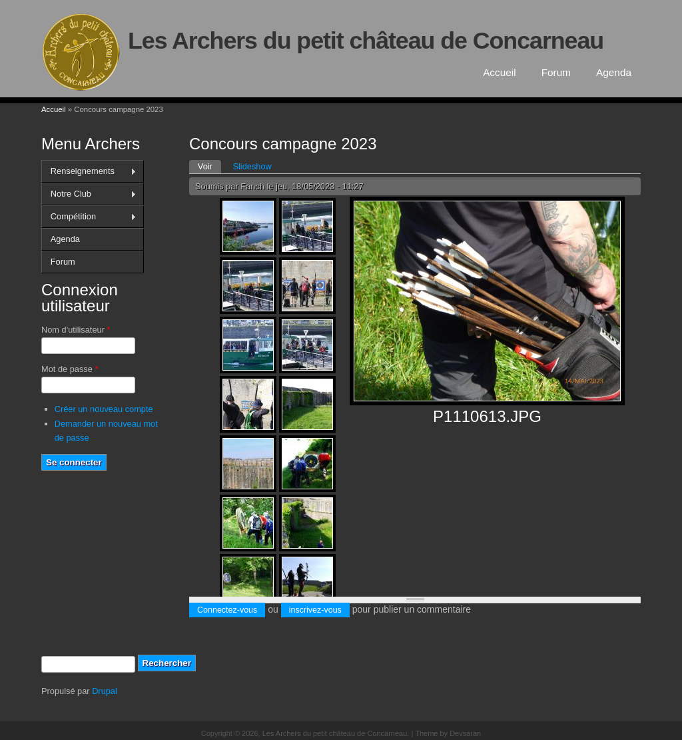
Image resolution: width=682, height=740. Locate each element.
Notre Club (89, 194)
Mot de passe (69, 369)
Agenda (613, 72)
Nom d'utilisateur (75, 330)
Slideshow (251, 166)
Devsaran (465, 733)
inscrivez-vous (315, 610)
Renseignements (89, 171)
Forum (556, 72)
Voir (209, 165)
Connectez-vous (227, 610)
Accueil (499, 72)
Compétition (89, 216)
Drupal (104, 691)
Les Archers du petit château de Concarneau (365, 40)
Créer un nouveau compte (104, 409)
